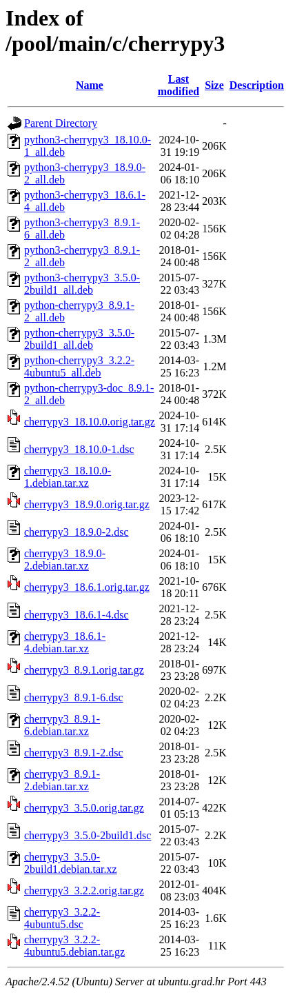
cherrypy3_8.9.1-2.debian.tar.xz (62, 780)
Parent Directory (60, 123)
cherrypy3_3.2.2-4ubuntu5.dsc (62, 918)
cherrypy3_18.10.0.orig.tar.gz (89, 421)
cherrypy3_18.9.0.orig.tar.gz (87, 504)
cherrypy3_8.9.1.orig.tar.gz (84, 670)
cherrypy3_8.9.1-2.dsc (73, 752)
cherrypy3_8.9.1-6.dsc (73, 697)
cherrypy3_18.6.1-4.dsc (76, 615)
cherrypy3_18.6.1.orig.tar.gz (87, 587)
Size (214, 85)
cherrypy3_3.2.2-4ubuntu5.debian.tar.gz (74, 946)
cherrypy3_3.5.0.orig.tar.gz (84, 808)
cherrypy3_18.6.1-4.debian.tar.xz (64, 642)
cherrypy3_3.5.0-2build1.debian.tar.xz (70, 863)
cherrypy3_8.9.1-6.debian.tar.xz (62, 725)
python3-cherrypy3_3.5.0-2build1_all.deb (82, 284)
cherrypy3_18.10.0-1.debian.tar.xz (67, 477)
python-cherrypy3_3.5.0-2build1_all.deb (79, 339)
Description (256, 85)
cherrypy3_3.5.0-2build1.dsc (87, 835)
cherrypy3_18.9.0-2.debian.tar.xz (64, 559)
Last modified (178, 85)
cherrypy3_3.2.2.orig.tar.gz (84, 890)
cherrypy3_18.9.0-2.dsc (76, 532)
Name (89, 85)
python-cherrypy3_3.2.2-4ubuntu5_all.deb (79, 366)
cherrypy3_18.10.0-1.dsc (79, 449)
